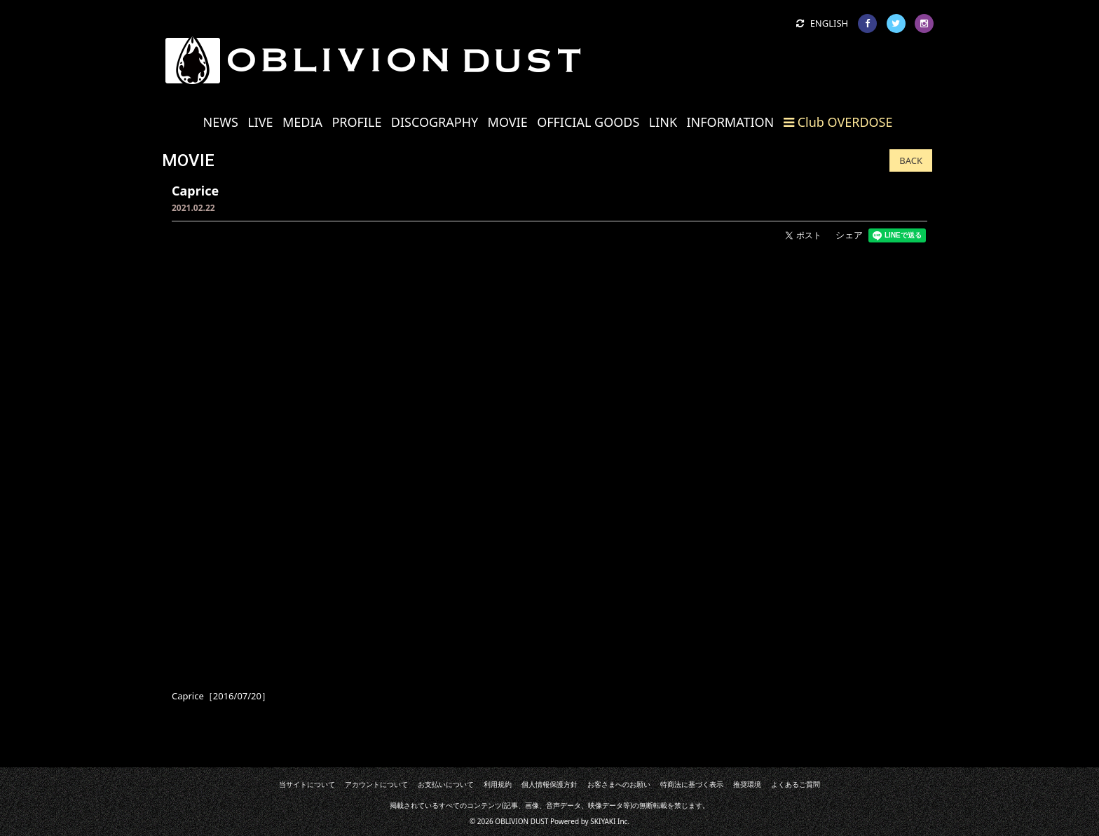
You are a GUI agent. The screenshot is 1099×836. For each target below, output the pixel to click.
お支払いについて (446, 784)
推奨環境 (746, 784)
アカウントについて (377, 784)
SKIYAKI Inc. (609, 821)
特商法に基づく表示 (691, 784)
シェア (849, 234)
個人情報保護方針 (549, 784)
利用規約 (498, 784)
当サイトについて (308, 784)
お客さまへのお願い (618, 784)
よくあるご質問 (794, 784)
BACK (910, 160)
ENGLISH (822, 23)
